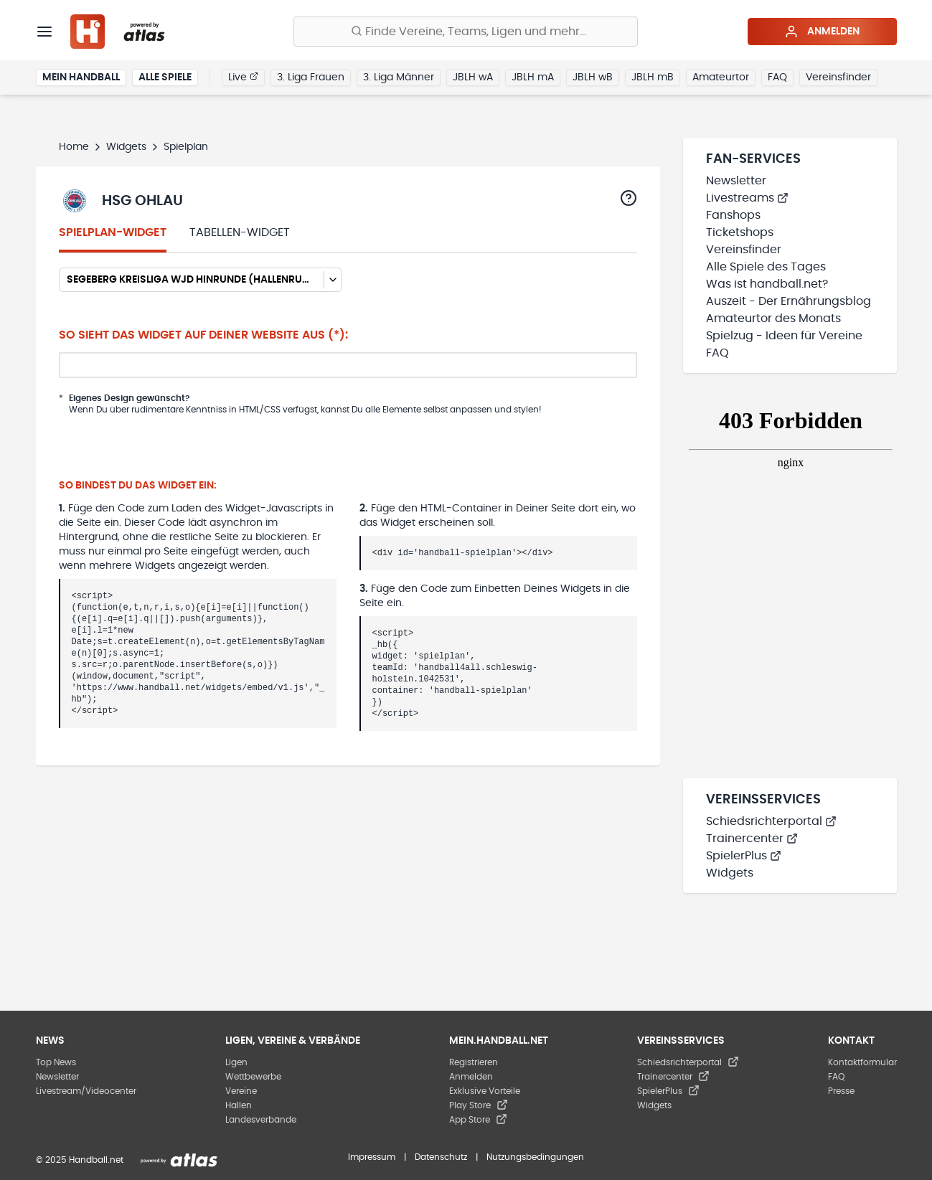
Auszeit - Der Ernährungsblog (788, 301)
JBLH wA (473, 77)
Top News (56, 1062)
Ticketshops (739, 232)
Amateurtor (720, 77)
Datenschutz (441, 1157)
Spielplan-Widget (112, 232)
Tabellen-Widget (239, 232)
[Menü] (44, 31)
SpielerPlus (743, 855)
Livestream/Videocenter (86, 1091)
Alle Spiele (165, 77)
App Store (478, 1119)
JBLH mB (652, 77)
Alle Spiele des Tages (766, 267)
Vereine (241, 1091)
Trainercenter (752, 838)
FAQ (777, 77)
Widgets (126, 147)
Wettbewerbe (253, 1076)
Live (243, 77)
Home (74, 147)
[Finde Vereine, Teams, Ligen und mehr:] (465, 31)
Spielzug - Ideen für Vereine (784, 335)
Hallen (238, 1105)
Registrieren (473, 1062)
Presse (841, 1091)
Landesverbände (260, 1119)
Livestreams (747, 198)
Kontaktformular (862, 1062)
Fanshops (733, 215)
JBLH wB (593, 77)
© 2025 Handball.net (79, 1160)
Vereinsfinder (838, 77)
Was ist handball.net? (767, 284)
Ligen (236, 1062)
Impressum (371, 1157)
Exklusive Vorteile (484, 1091)
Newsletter (736, 181)
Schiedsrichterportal (771, 821)
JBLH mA (533, 77)
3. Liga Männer (398, 77)
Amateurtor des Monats (773, 318)
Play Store (478, 1105)
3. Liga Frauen (310, 77)
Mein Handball (81, 77)
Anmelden (822, 31)
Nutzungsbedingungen (535, 1157)
